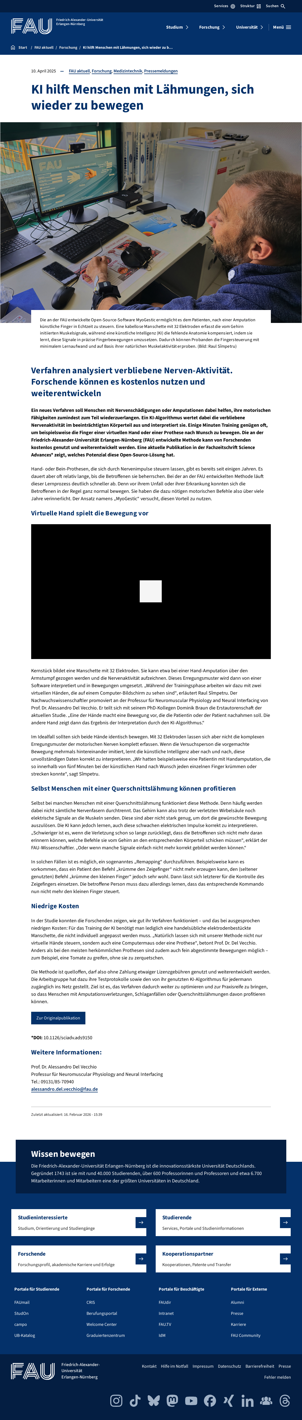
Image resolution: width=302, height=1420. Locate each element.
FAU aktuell (79, 71)
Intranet (166, 1313)
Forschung (209, 27)
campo (20, 1324)
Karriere (238, 1324)
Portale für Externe (249, 1289)
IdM (162, 1335)
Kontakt (149, 1366)
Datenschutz (229, 1366)
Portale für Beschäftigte (181, 1289)
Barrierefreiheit (260, 1366)
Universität (247, 27)
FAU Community (245, 1335)
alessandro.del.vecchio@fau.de (64, 1089)
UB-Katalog (24, 1335)
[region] (151, 591)
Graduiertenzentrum (106, 1335)
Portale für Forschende (108, 1289)
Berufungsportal (102, 1313)
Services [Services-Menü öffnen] (224, 6)
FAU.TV (165, 1324)
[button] (151, 591)
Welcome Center (102, 1324)
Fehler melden (277, 1377)
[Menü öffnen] (282, 27)
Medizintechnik (128, 71)
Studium (174, 27)
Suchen (275, 6)
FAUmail (21, 1302)
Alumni (237, 1302)
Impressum (203, 1366)
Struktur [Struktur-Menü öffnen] (250, 6)
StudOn (21, 1313)
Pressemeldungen (161, 71)
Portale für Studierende (36, 1289)
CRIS (91, 1302)
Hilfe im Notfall (174, 1366)
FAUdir (165, 1302)
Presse (237, 1313)
